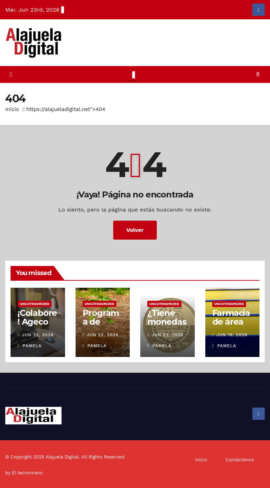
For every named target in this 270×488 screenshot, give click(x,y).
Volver (135, 230)
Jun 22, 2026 (37, 334)
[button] (258, 74)
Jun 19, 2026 (232, 334)
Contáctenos (240, 459)
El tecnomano (27, 472)
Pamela (29, 345)
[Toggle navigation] (133, 74)
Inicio (12, 109)
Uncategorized (35, 304)
